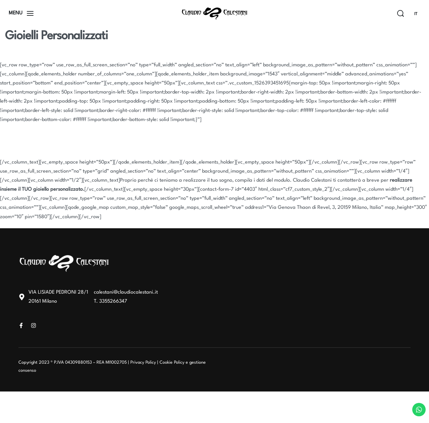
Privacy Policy (143, 362)
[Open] (21, 13)
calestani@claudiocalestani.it (126, 292)
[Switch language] (419, 14)
